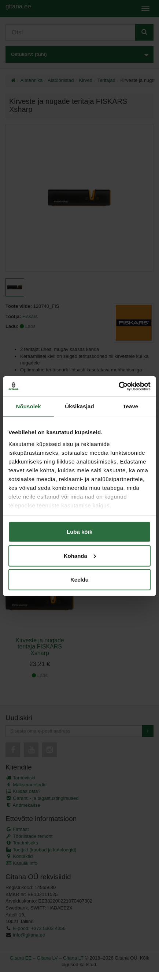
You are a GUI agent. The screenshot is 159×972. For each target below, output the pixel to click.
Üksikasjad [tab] (79, 406)
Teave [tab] (130, 406)
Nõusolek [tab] (28, 406)
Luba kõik (79, 532)
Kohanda (80, 555)
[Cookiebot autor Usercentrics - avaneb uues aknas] (118, 386)
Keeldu (79, 579)
